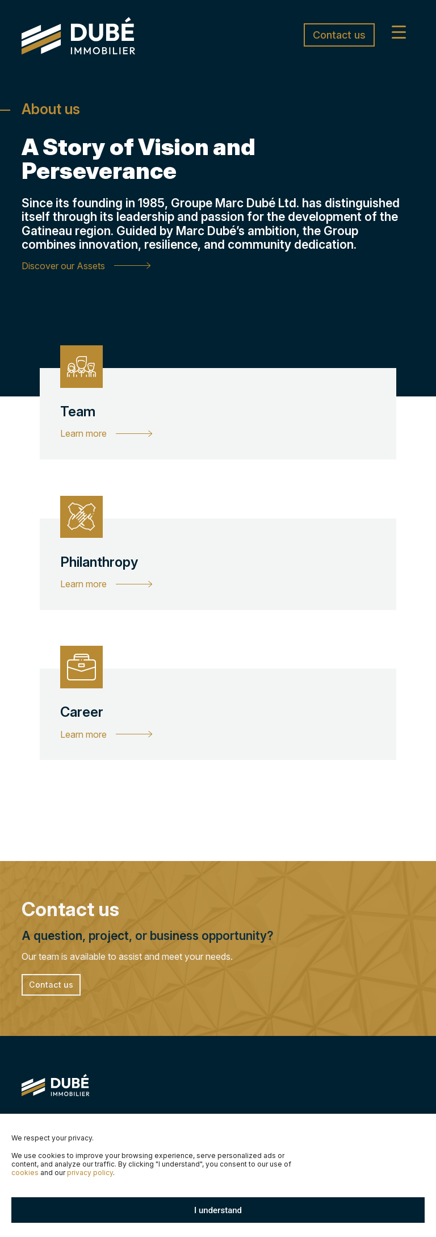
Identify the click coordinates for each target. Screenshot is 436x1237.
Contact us (339, 35)
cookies (25, 1172)
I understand (218, 1210)
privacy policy (90, 1172)
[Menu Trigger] (398, 31)
